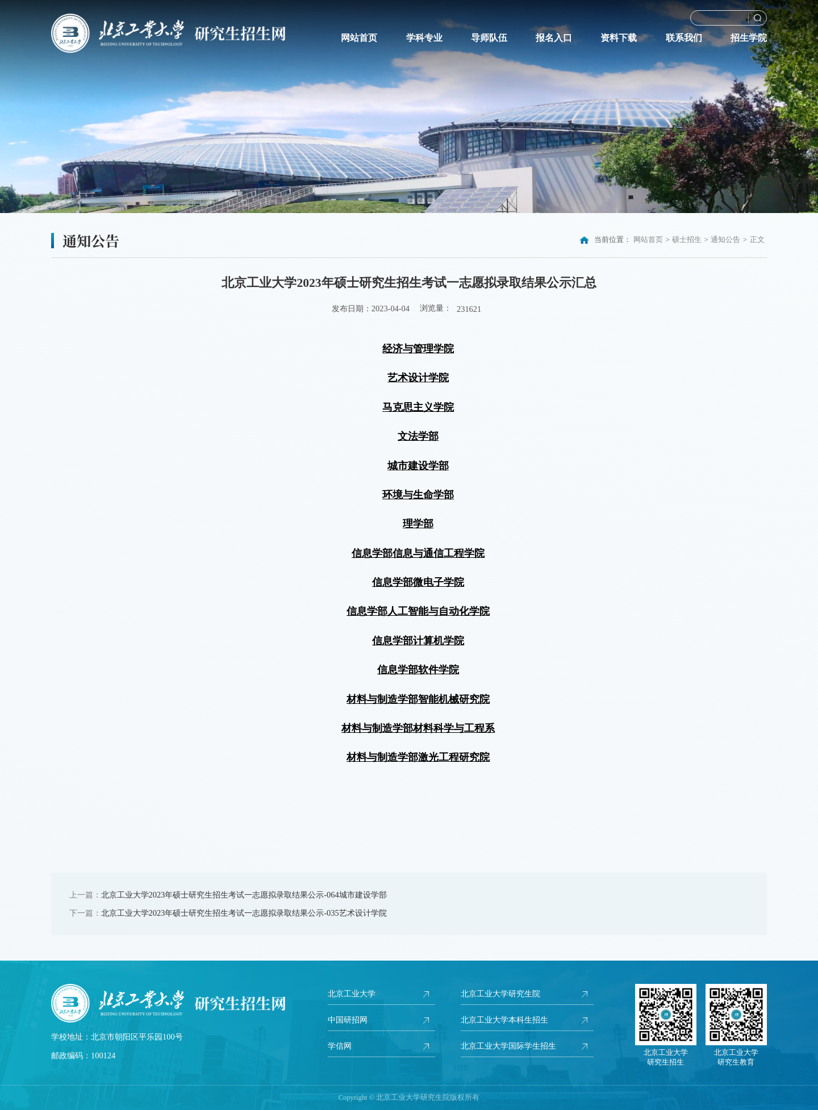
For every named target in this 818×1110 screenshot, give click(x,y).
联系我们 (684, 38)
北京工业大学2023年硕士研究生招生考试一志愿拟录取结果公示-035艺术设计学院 (244, 912)
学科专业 (424, 38)
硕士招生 (687, 240)
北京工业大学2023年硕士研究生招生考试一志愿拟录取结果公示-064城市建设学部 (244, 894)
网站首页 (359, 38)
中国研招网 (348, 1020)
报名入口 (554, 38)
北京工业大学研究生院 (500, 993)
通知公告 (725, 240)
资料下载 (618, 38)
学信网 (340, 1046)
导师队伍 (489, 38)
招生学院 (749, 38)
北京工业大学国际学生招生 (508, 1046)
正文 (757, 240)
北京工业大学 (351, 993)
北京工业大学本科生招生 (504, 1020)
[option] (409, 106)
